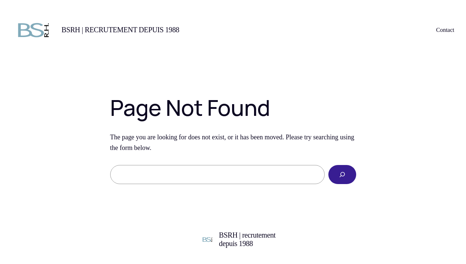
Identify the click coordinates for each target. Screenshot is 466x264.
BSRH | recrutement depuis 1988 (120, 30)
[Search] (342, 174)
